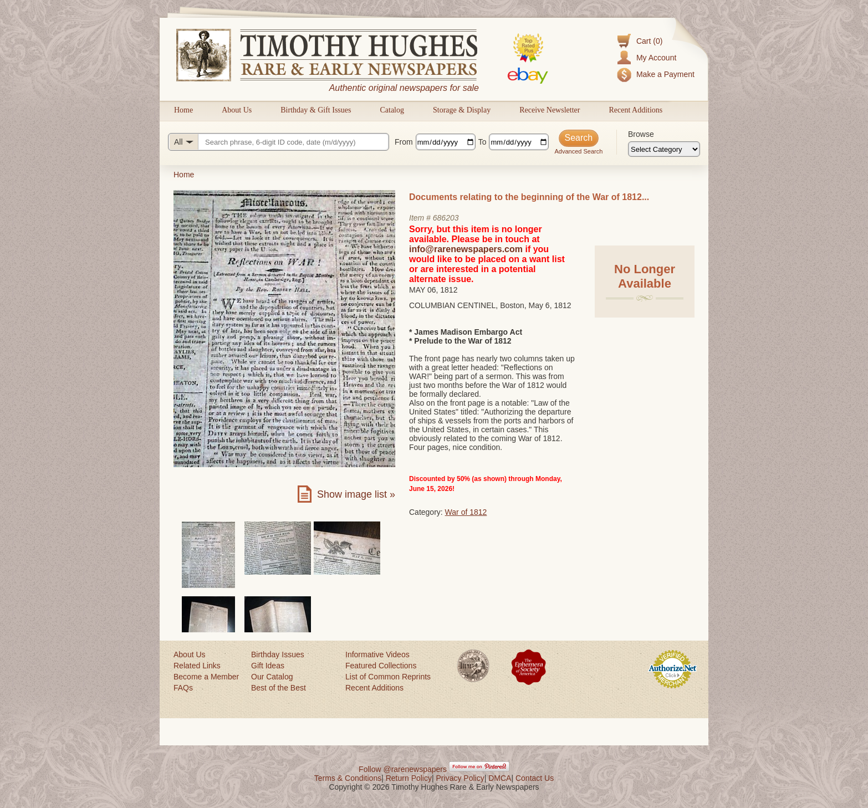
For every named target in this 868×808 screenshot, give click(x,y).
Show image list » (356, 494)
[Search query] (278, 142)
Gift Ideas (267, 665)
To (482, 141)
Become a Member (206, 676)
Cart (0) (649, 41)
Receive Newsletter (549, 110)
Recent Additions (635, 110)
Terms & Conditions (347, 778)
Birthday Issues (277, 654)
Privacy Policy (460, 778)
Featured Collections (380, 665)
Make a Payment (665, 74)
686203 (446, 217)
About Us (237, 110)
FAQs (183, 687)
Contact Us (534, 778)
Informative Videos (377, 654)
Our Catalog (272, 676)
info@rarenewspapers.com (466, 249)
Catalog (392, 110)
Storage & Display (462, 110)
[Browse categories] (664, 149)
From (404, 141)
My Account (656, 57)
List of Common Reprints (388, 676)
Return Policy (409, 778)
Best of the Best (278, 687)
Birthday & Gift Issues (315, 110)
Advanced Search (578, 151)
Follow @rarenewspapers (403, 769)
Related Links (197, 665)
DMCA (499, 778)
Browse (641, 134)
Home (183, 110)
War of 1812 (466, 512)
